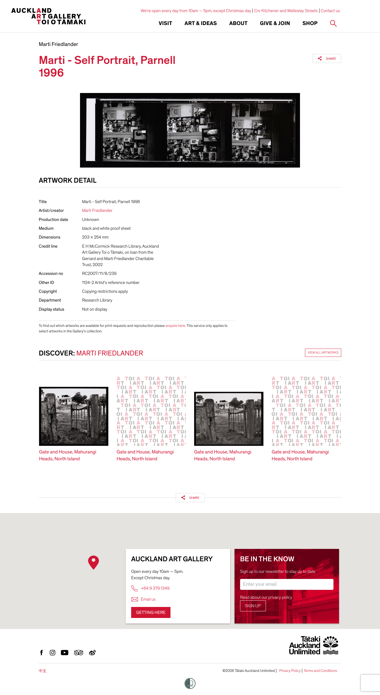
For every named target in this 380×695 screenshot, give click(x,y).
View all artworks (323, 353)
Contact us (330, 11)
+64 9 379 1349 (150, 588)
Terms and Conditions (320, 671)
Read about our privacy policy (266, 597)
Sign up (253, 606)
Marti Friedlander (58, 44)
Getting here (151, 612)
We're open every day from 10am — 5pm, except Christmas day (196, 11)
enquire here (175, 325)
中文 (42, 671)
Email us (143, 599)
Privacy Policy (290, 671)
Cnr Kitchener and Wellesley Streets (286, 11)
